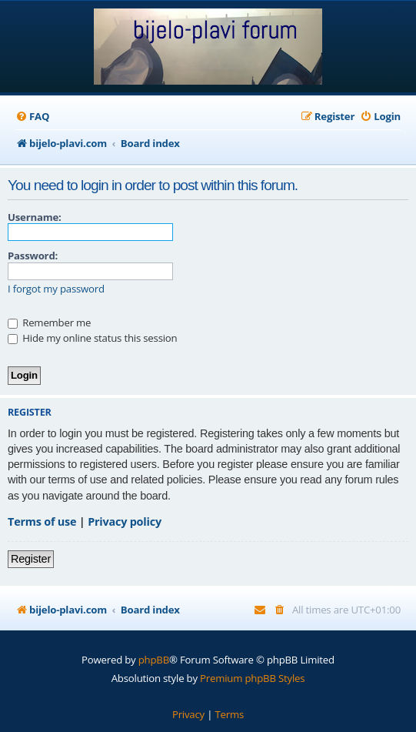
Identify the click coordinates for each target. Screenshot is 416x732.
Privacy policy (124, 521)
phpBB (153, 660)
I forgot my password (56, 289)
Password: (33, 255)
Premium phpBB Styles (252, 678)
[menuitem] (32, 116)
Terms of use (42, 521)
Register (31, 559)
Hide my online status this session (92, 338)
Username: (35, 217)
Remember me (49, 322)
